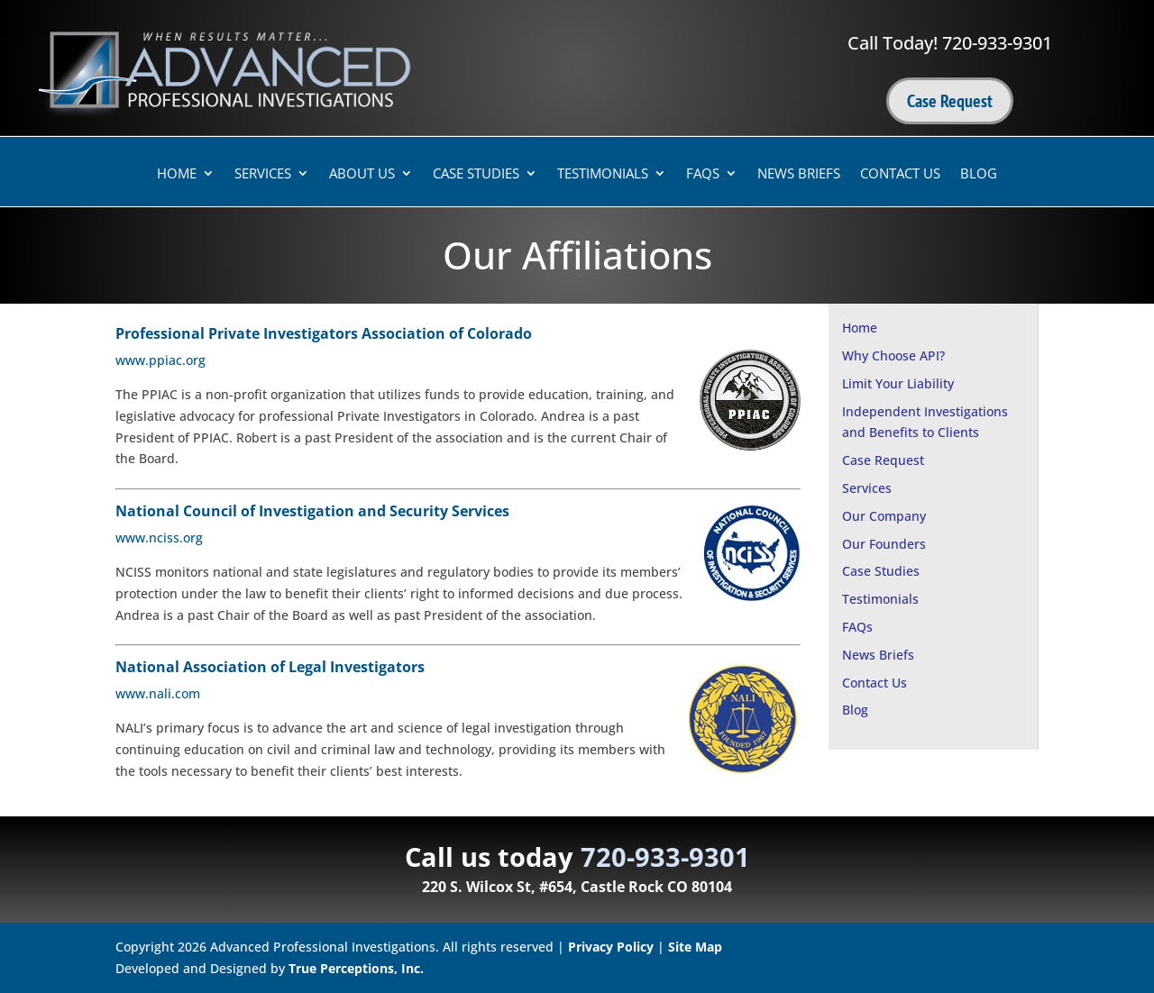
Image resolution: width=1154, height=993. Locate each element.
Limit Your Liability (898, 383)
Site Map (695, 946)
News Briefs (798, 174)
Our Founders (884, 543)
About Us (362, 174)
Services (262, 174)
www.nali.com (157, 693)
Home (177, 174)
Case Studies (476, 174)
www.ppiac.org (160, 360)
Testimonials (602, 174)
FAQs (702, 174)
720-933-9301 (997, 43)
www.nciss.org (159, 537)
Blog (978, 174)
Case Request (950, 101)
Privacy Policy (611, 946)
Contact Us (900, 174)
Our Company (884, 515)
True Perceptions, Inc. (356, 968)
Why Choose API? (893, 355)
